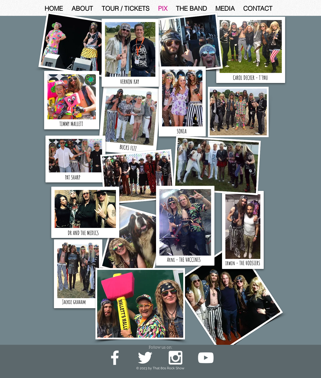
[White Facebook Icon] (114, 357)
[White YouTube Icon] (205, 357)
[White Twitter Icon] (145, 357)
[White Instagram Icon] (175, 357)
